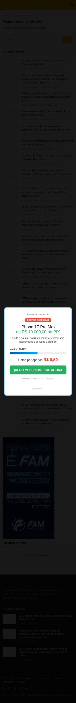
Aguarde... (38, 388)
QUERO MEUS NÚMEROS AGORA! (38, 369)
